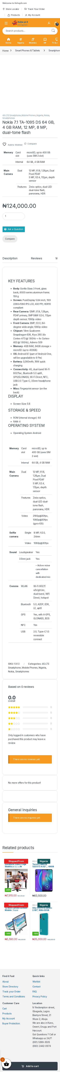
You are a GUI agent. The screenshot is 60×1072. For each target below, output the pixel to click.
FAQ (34, 991)
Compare (32, 143)
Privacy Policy (39, 996)
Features (22, 186)
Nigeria (20, 41)
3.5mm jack (25, 558)
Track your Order (11, 991)
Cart (4, 1008)
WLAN (24, 586)
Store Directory (10, 986)
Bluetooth (26, 604)
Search (53, 31)
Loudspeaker (26, 552)
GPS (23, 614)
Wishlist (36, 981)
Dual (20, 170)
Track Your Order (34, 9)
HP (45, 41)
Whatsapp (37, 1038)
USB (23, 631)
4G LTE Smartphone (11, 115)
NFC (23, 625)
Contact (36, 986)
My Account (32, 15)
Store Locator (10, 9)
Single (28, 532)
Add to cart (32, 1066)
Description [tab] (9, 258)
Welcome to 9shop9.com (14, 3)
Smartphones (8, 118)
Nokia (46, 115)
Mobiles (32, 41)
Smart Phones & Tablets (27, 50)
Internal (19, 162)
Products (13, 15)
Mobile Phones (29, 115)
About (5, 981)
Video (24, 515)
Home (8, 41)
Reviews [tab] (36, 258)
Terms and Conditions (13, 996)
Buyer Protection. (11, 1023)
